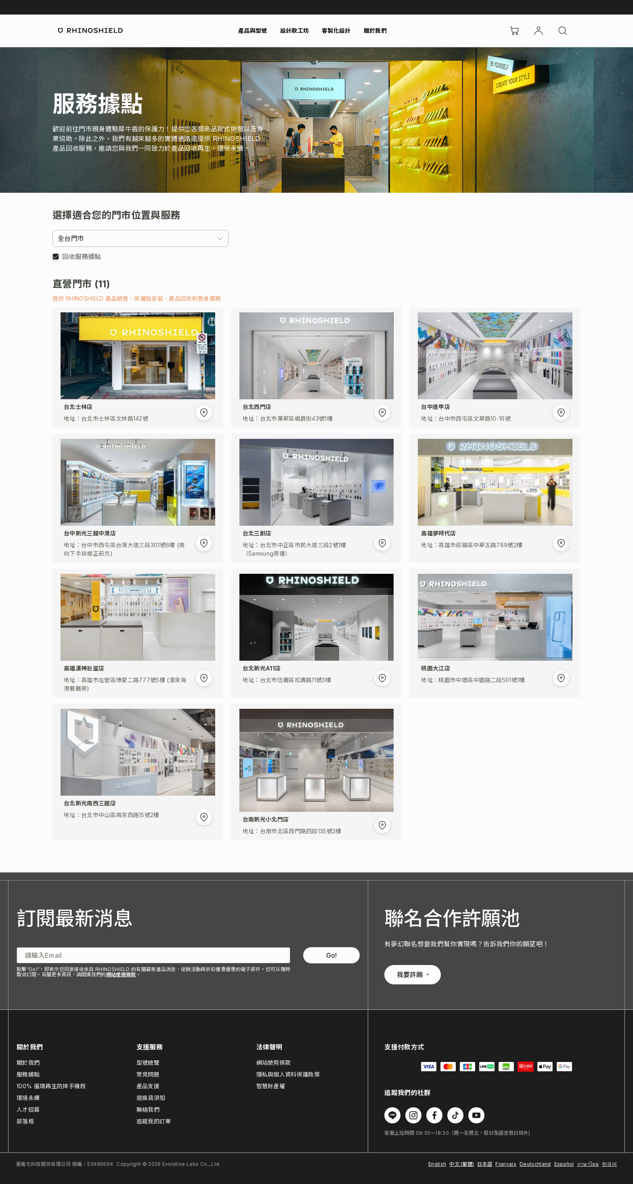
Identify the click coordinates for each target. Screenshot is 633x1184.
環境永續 (28, 1097)
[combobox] (140, 238)
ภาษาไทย (588, 1164)
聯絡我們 (147, 1109)
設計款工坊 (294, 30)
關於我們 (375, 30)
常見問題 (147, 1074)
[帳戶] (538, 31)
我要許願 (413, 975)
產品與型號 (252, 30)
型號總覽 (147, 1062)
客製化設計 (336, 30)
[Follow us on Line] (392, 1115)
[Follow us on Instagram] (413, 1115)
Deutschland (535, 1164)
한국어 (609, 1164)
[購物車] (514, 31)
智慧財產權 (270, 1086)
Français (505, 1164)
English (437, 1164)
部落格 (25, 1121)
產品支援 (147, 1086)
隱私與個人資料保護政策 (288, 1074)
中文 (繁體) (461, 1164)
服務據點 (28, 1074)
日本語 (484, 1164)
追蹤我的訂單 (153, 1121)
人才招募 (28, 1109)
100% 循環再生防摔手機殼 (51, 1086)
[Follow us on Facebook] (434, 1115)
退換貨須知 (151, 1097)
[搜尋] (563, 31)
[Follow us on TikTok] (455, 1115)
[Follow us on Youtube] (476, 1115)
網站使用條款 (121, 974)
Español (564, 1164)
